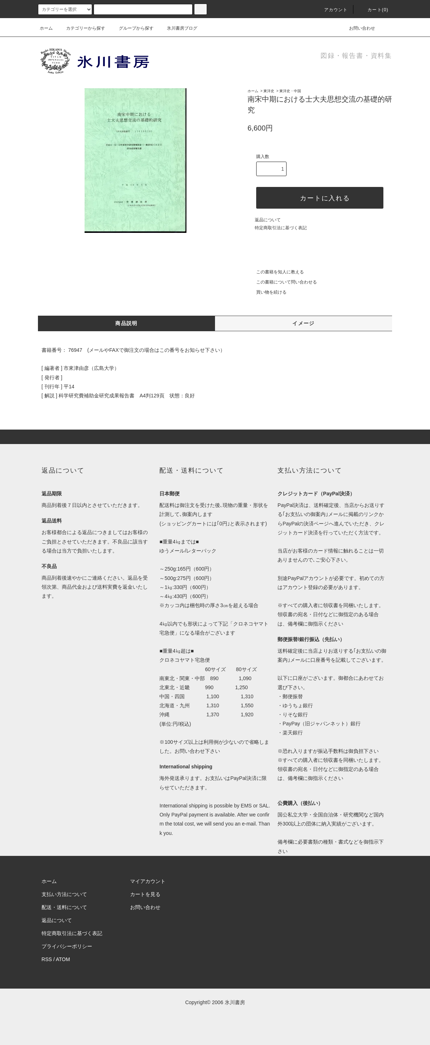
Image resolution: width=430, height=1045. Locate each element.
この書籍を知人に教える (276, 271)
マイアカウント (147, 881)
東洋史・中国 (290, 91)
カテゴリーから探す (81, 28)
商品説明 (126, 323)
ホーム (46, 28)
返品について (268, 219)
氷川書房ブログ (177, 28)
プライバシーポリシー (67, 946)
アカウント (331, 9)
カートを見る (145, 894)
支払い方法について (64, 894)
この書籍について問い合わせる (282, 282)
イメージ (303, 323)
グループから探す (132, 28)
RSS (47, 959)
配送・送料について (64, 907)
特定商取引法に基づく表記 (281, 227)
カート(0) (373, 9)
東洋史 (268, 91)
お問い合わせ (357, 28)
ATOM (63, 959)
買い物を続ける (267, 292)
